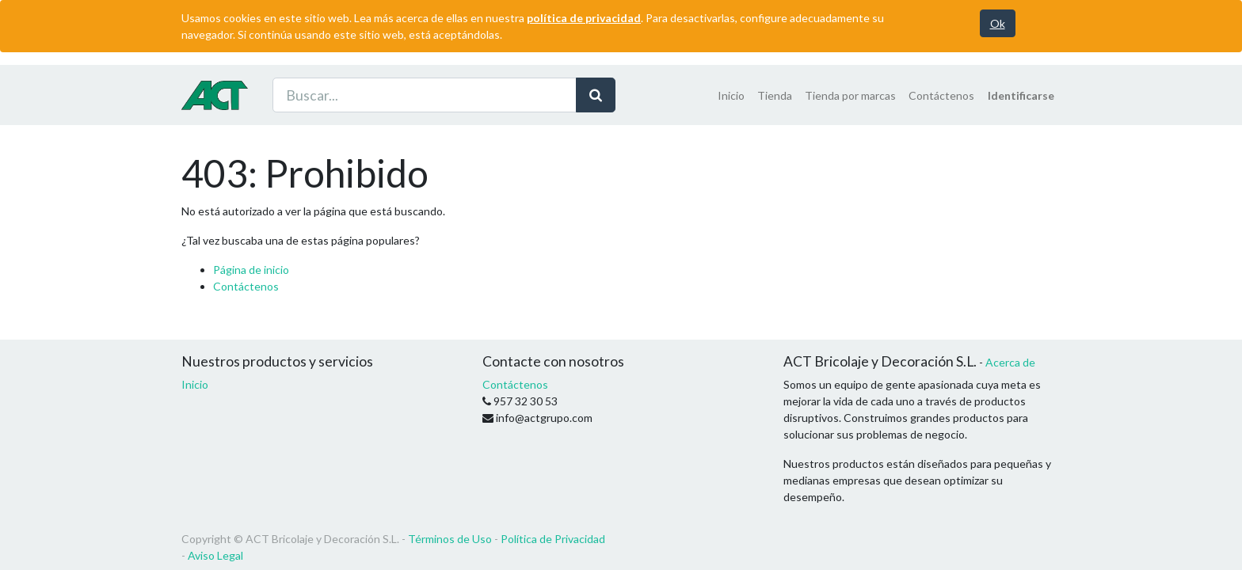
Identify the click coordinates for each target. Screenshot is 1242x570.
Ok (997, 23)
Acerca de (1010, 362)
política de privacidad (584, 18)
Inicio (194, 384)
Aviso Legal (215, 555)
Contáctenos (246, 286)
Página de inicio (251, 269)
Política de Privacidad (553, 538)
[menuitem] (731, 95)
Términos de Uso (450, 538)
